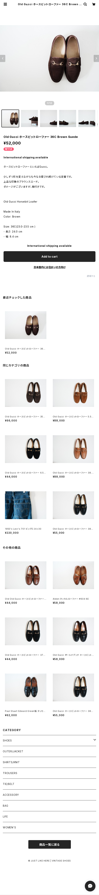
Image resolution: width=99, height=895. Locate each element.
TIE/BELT (8, 783)
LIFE (5, 816)
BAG (5, 805)
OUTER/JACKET (13, 751)
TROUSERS (10, 773)
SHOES (7, 740)
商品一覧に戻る (49, 844)
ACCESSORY (11, 794)
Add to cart (49, 256)
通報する (91, 276)
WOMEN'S (9, 827)
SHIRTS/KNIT (11, 762)
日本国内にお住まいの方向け (50, 267)
